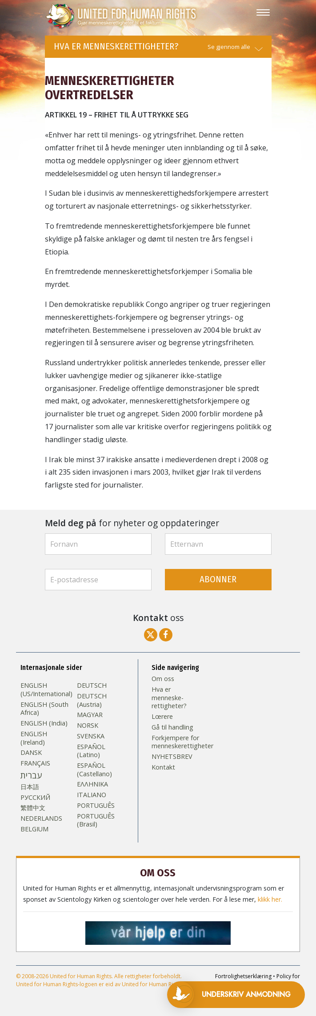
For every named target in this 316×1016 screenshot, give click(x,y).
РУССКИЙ (35, 798)
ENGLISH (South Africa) (44, 709)
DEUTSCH (92, 685)
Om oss (163, 679)
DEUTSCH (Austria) (92, 700)
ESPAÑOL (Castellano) (94, 770)
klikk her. (270, 899)
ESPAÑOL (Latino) (91, 751)
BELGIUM (34, 829)
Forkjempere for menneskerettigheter (176, 742)
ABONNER (218, 579)
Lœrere (162, 717)
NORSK (87, 726)
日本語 (29, 787)
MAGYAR (90, 715)
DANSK (31, 753)
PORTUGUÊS (96, 806)
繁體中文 (32, 808)
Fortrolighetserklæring (243, 976)
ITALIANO (91, 795)
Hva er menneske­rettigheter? (169, 697)
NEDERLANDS (41, 818)
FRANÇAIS (35, 763)
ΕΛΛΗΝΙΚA (92, 784)
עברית (31, 775)
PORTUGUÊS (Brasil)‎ (96, 820)
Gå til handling (172, 727)
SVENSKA (90, 736)
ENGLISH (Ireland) (33, 738)
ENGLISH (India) (44, 723)
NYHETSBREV (172, 757)
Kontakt (163, 767)
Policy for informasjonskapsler (252, 980)
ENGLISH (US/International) (46, 689)
